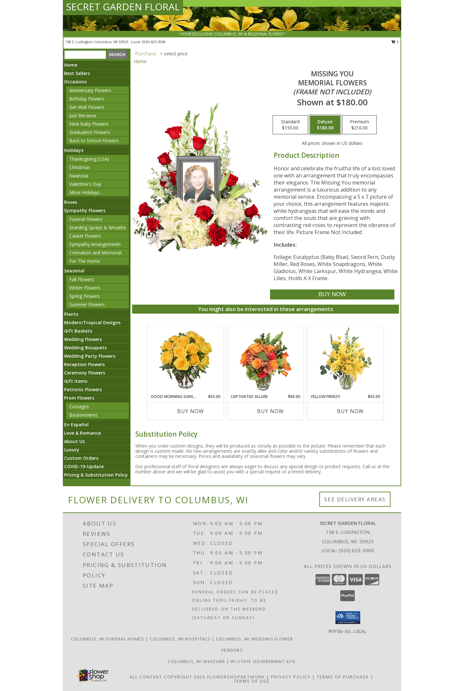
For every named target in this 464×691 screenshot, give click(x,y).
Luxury (71, 450)
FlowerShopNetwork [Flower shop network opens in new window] (236, 677)
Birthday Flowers (86, 99)
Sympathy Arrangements (95, 244)
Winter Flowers (85, 288)
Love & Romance (82, 433)
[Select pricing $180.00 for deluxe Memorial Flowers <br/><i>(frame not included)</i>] (325, 125)
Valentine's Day (85, 184)
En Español (76, 424)
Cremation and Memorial (95, 253)
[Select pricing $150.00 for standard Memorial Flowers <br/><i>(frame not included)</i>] (290, 125)
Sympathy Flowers (84, 210)
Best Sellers (77, 73)
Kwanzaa (78, 176)
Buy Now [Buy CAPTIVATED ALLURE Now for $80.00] (270, 411)
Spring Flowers (84, 296)
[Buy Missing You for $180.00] (332, 294)
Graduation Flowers (89, 132)
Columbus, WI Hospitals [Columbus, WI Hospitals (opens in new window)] (180, 639)
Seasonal (74, 271)
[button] (347, 617)
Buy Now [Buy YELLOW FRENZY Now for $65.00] (350, 411)
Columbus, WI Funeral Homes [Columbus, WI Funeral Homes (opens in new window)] (107, 639)
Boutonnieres (83, 415)
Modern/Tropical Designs (92, 322)
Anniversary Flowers (90, 90)
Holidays (73, 150)
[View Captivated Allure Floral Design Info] (266, 359)
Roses (70, 202)
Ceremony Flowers (84, 373)
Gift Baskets (78, 331)
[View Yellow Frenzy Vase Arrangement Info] (345, 360)
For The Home (84, 261)
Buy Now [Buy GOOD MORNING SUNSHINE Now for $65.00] (190, 411)
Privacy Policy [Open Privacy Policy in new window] (291, 677)
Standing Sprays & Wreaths (97, 227)
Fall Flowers (81, 279)
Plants (71, 314)
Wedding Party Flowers (89, 356)
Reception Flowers (84, 364)
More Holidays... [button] (85, 192)
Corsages (79, 406)
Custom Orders (81, 458)
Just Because (82, 115)
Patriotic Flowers (83, 389)
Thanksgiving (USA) (89, 159)
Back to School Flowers (94, 140)
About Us (74, 441)
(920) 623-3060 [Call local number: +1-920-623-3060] (154, 41)
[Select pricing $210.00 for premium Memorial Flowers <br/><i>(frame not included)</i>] (359, 125)
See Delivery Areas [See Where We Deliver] (355, 499)
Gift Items (75, 381)
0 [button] (395, 41)
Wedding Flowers (83, 339)
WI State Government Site (263, 661)
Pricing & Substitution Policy (96, 475)
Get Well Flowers (86, 107)
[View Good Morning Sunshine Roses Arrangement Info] (186, 360)
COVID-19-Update (84, 466)
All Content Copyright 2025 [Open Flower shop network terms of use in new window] (168, 677)
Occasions (75, 82)
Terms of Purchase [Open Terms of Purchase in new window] (343, 677)
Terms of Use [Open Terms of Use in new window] (251, 681)
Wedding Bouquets (85, 348)
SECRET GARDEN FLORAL (123, 7)
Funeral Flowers (85, 219)
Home (70, 65)
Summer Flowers (87, 304)
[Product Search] (85, 55)
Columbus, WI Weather (196, 661)
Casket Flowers (85, 236)
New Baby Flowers (89, 124)
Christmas (79, 167)
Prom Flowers (79, 398)
